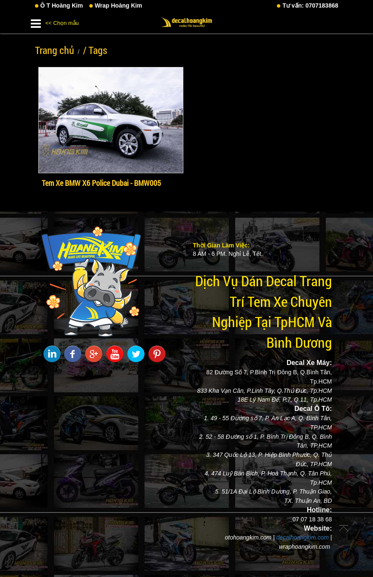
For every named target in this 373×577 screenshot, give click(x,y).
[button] (36, 22)
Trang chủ (54, 50)
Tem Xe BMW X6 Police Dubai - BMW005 (101, 183)
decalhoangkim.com (302, 537)
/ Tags (95, 50)
